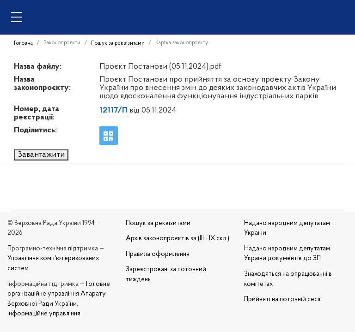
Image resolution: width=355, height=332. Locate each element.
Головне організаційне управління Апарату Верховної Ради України (58, 294)
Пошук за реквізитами (118, 43)
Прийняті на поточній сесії (282, 299)
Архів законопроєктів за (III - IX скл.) (177, 238)
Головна (23, 43)
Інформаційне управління (43, 313)
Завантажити (41, 154)
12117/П (113, 110)
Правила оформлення (158, 254)
